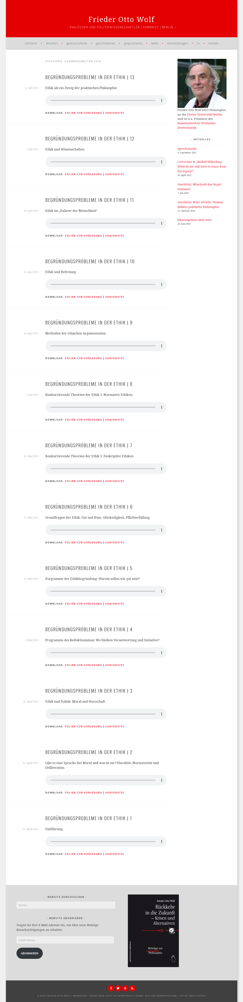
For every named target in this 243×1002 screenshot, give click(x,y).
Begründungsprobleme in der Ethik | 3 (89, 690)
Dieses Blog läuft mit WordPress (111, 996)
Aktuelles (52, 43)
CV (198, 43)
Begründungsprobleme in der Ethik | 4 (89, 629)
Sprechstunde (187, 148)
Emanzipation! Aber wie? (194, 219)
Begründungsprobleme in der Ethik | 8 (89, 383)
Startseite (31, 43)
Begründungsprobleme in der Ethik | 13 (90, 76)
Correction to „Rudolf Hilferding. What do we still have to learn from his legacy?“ (201, 166)
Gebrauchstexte (76, 43)
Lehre (154, 43)
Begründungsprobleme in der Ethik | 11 (89, 199)
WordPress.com (167, 996)
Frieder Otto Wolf (121, 19)
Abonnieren (29, 953)
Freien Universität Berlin (204, 114)
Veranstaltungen (177, 43)
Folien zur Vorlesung (83, 113)
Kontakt (213, 43)
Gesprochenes (133, 43)
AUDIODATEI (114, 113)
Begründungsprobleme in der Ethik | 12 (90, 138)
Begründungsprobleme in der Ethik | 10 (90, 261)
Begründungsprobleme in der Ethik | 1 (88, 818)
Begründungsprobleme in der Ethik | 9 (89, 322)
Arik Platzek (197, 996)
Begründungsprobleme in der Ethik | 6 (89, 506)
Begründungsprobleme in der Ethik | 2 (89, 751)
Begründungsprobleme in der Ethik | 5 (89, 567)
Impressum (80, 996)
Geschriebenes (105, 43)
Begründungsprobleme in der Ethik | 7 (88, 445)
